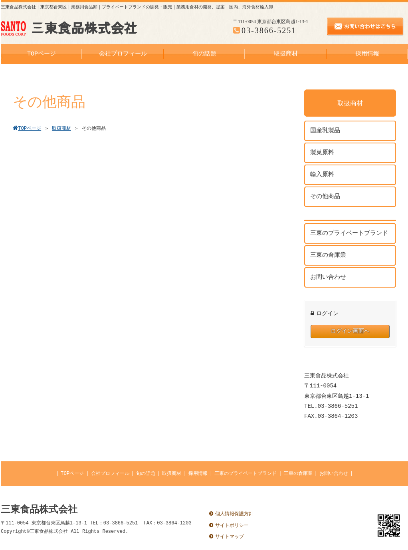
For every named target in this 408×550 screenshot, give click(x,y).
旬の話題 (145, 474)
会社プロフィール (110, 474)
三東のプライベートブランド (245, 474)
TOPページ (72, 474)
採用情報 (198, 474)
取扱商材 (171, 474)
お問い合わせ (333, 474)
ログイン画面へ (350, 331)
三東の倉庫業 (298, 474)
